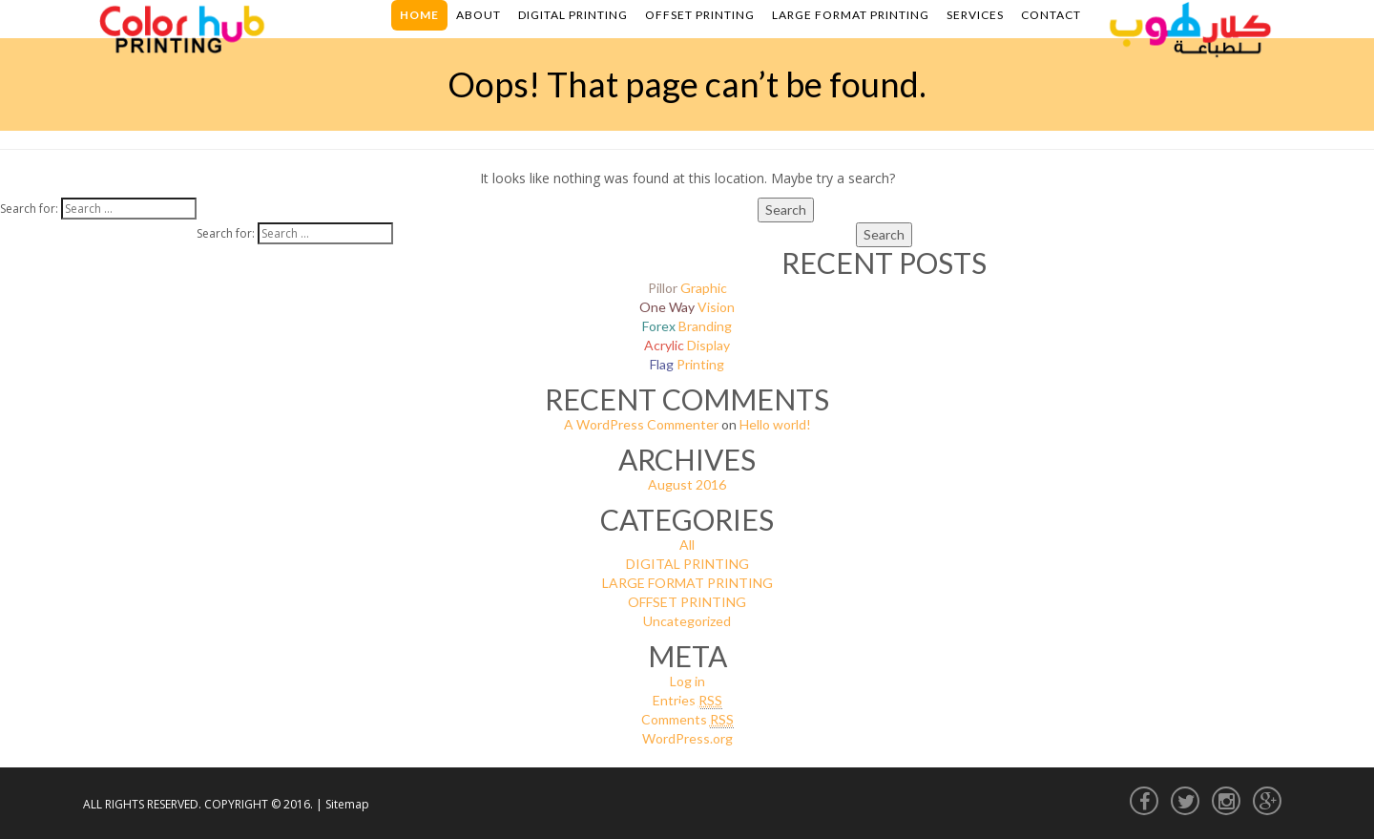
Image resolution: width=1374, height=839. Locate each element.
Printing (687, 364)
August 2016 (687, 484)
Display (687, 345)
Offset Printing (700, 15)
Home (419, 15)
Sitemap (347, 804)
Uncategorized (687, 621)
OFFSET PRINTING (687, 602)
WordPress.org (687, 738)
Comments (687, 719)
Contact (1051, 15)
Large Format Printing (850, 15)
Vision (687, 307)
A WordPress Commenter (641, 424)
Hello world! (775, 424)
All (687, 544)
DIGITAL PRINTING (687, 564)
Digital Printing (573, 15)
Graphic (687, 288)
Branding (687, 326)
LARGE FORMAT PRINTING (687, 583)
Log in (687, 681)
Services (975, 15)
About (478, 15)
